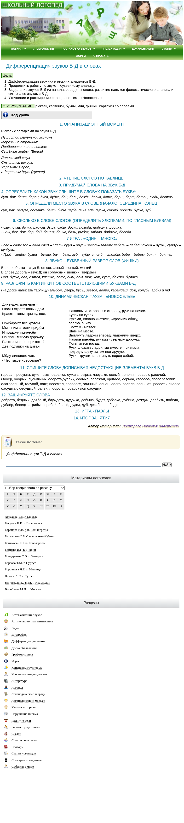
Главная (16, 48)
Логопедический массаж (28, 700)
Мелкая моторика (23, 707)
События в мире (23, 766)
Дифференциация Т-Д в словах (34, 454)
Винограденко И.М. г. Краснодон (27, 582)
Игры (15, 661)
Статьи (167, 48)
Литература (19, 681)
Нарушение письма (25, 714)
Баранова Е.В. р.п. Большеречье (26, 530)
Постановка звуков (77, 48)
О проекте (101, 55)
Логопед (17, 687)
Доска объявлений (24, 648)
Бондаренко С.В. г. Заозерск (24, 556)
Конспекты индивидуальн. (30, 674)
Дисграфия (19, 634)
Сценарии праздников (26, 760)
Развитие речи (21, 720)
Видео (16, 628)
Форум (81, 55)
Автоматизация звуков (27, 615)
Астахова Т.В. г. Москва (21, 516)
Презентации (112, 48)
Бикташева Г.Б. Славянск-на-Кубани (30, 536)
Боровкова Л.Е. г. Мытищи (23, 569)
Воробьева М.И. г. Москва (23, 589)
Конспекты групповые (27, 667)
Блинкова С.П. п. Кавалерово (25, 543)
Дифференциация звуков (28, 641)
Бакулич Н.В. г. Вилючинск (23, 523)
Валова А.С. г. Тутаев (19, 576)
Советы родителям (24, 740)
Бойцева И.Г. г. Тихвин (20, 549)
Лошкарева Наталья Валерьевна (150, 426)
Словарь (17, 747)
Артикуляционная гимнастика (32, 621)
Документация (143, 48)
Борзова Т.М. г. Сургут (20, 563)
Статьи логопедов (24, 753)
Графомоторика (22, 654)
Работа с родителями (26, 727)
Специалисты (43, 48)
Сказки (16, 734)
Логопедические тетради (29, 694)
